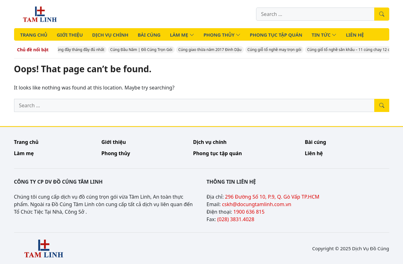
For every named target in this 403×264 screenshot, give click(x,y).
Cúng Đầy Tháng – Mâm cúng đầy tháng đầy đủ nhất (59, 49)
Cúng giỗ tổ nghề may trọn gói (275, 49)
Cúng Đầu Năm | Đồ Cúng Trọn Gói (142, 49)
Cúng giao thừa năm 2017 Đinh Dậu (211, 49)
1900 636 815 (248, 211)
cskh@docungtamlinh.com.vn (256, 204)
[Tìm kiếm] (381, 14)
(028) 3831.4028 (235, 219)
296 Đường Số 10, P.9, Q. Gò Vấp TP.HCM (272, 196)
